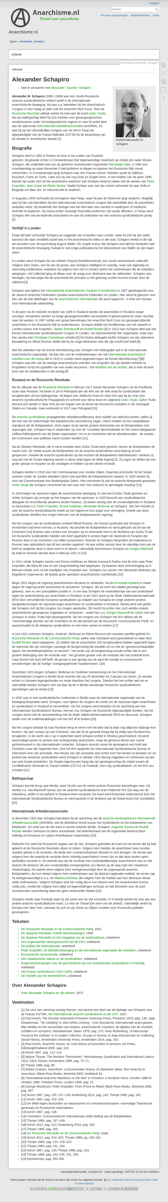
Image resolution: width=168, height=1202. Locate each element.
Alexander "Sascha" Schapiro (71, 87)
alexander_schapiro (32, 41)
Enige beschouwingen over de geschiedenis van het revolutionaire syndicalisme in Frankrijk (82, 963)
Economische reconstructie (39, 954)
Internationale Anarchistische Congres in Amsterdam (81, 290)
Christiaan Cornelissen (49, 337)
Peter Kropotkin (47, 506)
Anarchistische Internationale (78, 299)
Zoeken (157, 9)
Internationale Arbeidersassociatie (60, 126)
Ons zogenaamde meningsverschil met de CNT (53, 942)
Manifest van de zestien (111, 367)
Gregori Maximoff (141, 549)
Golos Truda (97, 113)
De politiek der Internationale (40, 946)
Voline (139, 612)
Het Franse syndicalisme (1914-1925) (46, 971)
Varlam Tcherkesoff (66, 329)
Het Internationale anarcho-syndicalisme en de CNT (83, 1014)
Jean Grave (34, 185)
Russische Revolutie (26, 113)
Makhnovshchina (65, 878)
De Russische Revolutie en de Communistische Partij (57, 929)
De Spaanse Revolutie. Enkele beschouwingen (52, 933)
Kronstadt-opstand (126, 583)
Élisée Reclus (56, 185)
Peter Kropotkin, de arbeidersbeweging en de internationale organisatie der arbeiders (78, 950)
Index (156, 15)
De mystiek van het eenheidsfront (43, 975)
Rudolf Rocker (93, 329)
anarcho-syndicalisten (31, 417)
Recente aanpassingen (114, 15)
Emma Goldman (71, 506)
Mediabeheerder (140, 15)
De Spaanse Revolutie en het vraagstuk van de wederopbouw (62, 937)
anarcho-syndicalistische (119, 818)
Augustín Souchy (122, 827)
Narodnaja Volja (119, 164)
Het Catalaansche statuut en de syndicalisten (51, 959)
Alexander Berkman (96, 506)
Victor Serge (20, 485)
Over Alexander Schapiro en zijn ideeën (48, 993)
